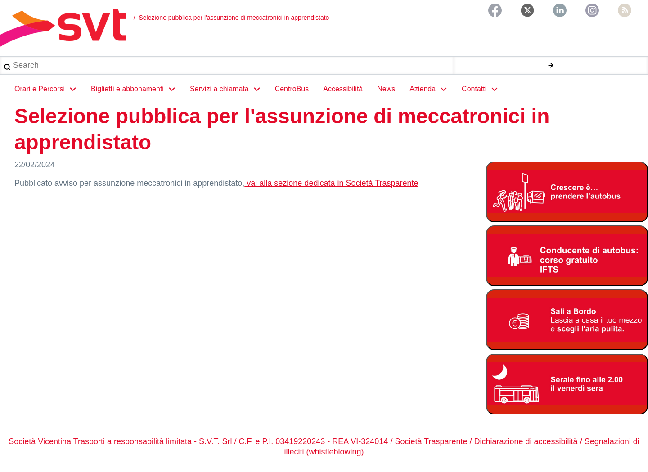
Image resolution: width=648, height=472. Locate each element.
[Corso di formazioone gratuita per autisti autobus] (567, 255)
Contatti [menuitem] (483, 89)
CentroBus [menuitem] (292, 89)
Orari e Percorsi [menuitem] (49, 89)
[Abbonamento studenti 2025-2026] (567, 192)
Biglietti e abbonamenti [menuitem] (137, 89)
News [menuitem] (386, 89)
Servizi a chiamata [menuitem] (229, 89)
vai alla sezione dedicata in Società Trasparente (331, 183)
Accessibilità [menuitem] (343, 89)
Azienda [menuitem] (432, 89)
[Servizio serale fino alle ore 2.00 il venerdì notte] (567, 384)
